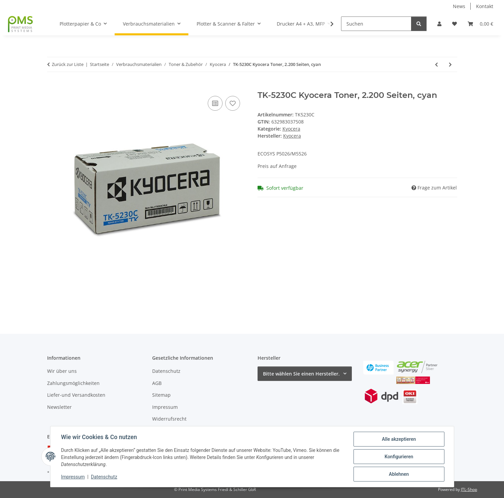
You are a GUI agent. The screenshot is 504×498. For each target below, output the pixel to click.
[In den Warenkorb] (52, 87)
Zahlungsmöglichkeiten (73, 383)
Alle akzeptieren (399, 439)
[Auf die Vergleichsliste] (215, 103)
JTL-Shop (469, 489)
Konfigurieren (398, 456)
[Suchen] (376, 23)
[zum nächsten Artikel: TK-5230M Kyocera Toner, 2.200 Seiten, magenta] (450, 64)
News (459, 6)
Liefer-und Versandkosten (76, 395)
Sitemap (161, 395)
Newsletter (59, 407)
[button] (439, 23)
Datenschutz (104, 477)
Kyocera (291, 129)
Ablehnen (399, 474)
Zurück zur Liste (67, 64)
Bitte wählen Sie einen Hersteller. (301, 373)
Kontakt (484, 6)
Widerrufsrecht (169, 419)
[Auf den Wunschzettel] (232, 103)
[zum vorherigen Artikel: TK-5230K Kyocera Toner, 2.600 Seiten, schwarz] (436, 64)
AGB (157, 383)
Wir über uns (62, 371)
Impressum (73, 477)
